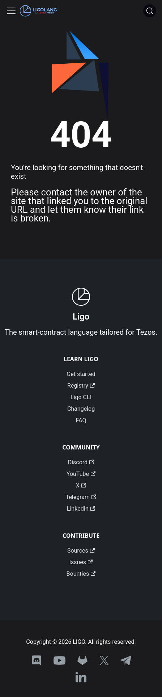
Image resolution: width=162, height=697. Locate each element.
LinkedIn (81, 508)
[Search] (149, 10)
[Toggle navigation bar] (11, 10)
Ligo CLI (81, 397)
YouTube (81, 473)
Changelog (81, 408)
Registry (81, 385)
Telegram (81, 497)
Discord (81, 462)
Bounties (81, 573)
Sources (81, 550)
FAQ (81, 420)
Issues (81, 562)
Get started (81, 374)
